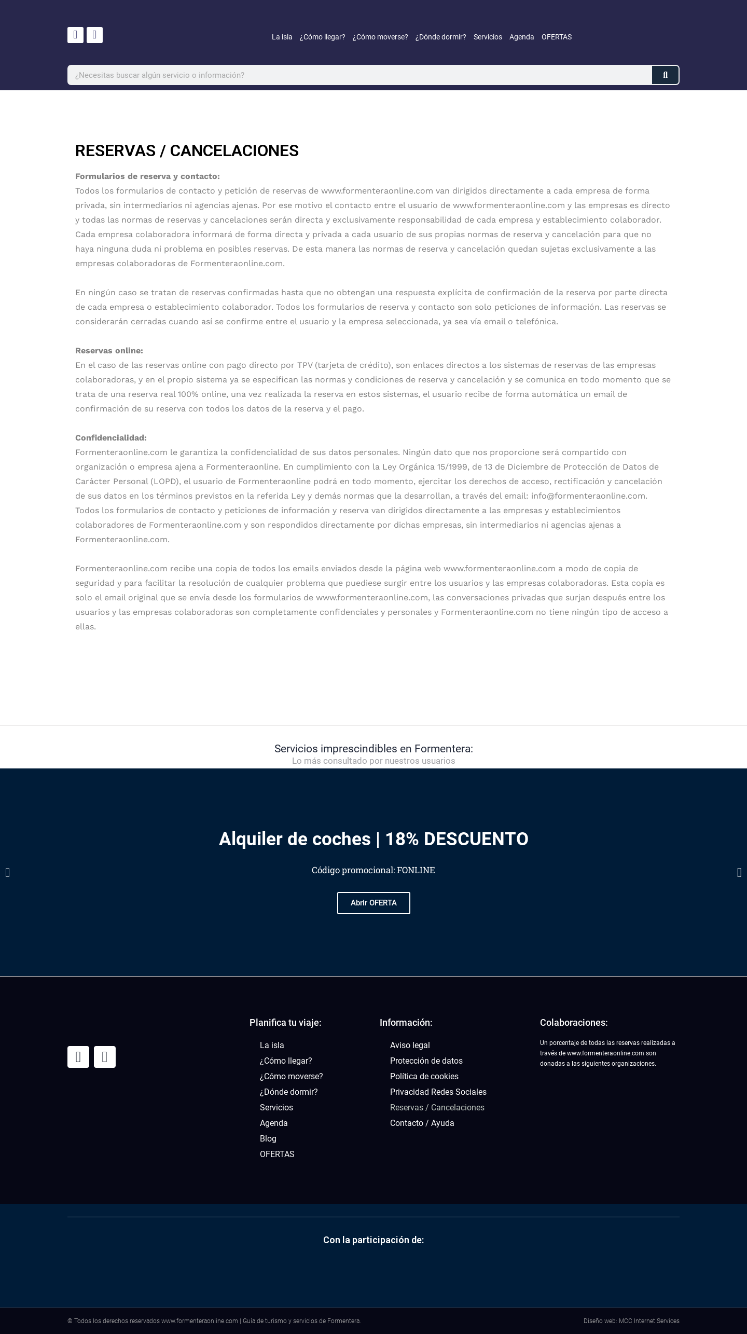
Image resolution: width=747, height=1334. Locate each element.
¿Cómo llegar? (322, 37)
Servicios (488, 37)
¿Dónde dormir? (441, 37)
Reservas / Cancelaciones (437, 1107)
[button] (7, 872)
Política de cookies (424, 1076)
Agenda (521, 37)
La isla (282, 37)
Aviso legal (410, 1045)
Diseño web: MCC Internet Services (632, 1321)
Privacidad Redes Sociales (438, 1092)
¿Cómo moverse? (380, 37)
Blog (268, 1139)
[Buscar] (665, 75)
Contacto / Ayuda (422, 1123)
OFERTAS (557, 37)
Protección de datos (426, 1061)
